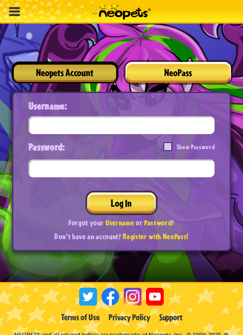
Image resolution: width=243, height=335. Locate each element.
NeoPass (178, 72)
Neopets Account (64, 72)
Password (157, 222)
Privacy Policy (129, 317)
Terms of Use (80, 317)
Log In (121, 203)
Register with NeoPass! (156, 236)
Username (119, 222)
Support (170, 317)
